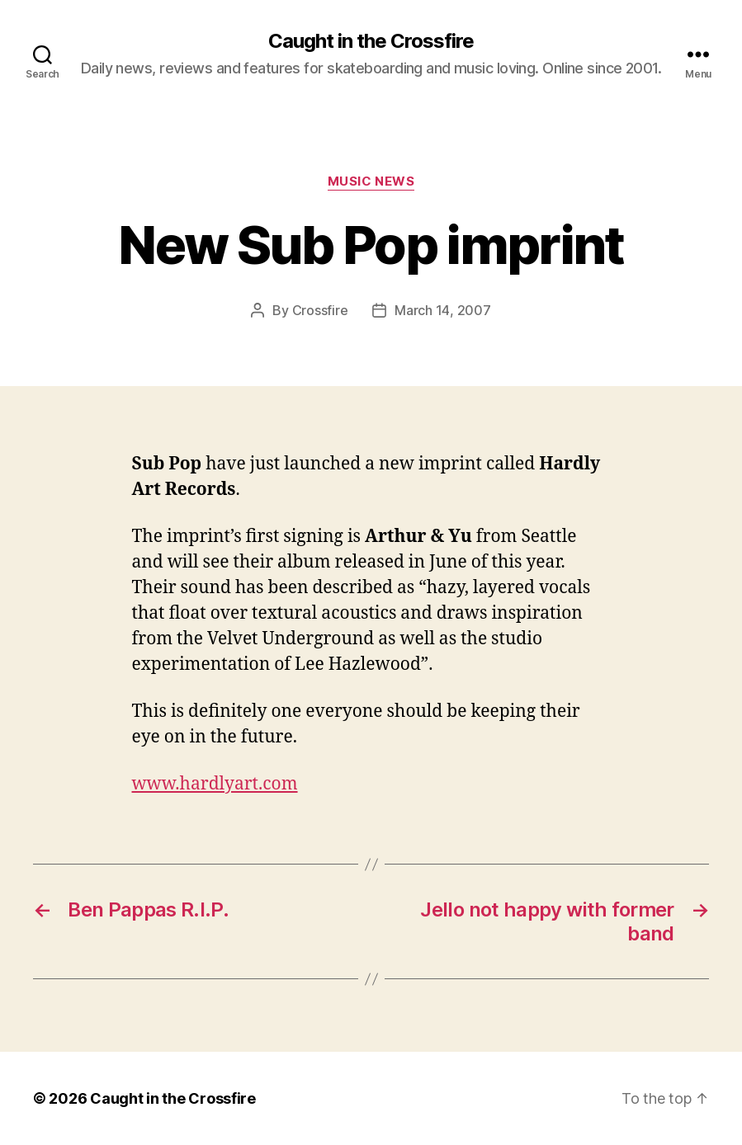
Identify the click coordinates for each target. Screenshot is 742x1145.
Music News (371, 181)
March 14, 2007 (442, 310)
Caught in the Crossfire (371, 41)
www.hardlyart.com (215, 784)
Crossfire (320, 310)
